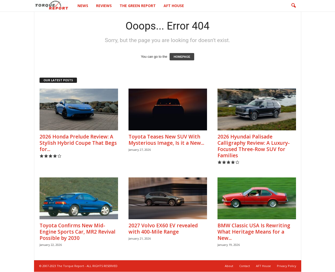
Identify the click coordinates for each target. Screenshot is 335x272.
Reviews (104, 5)
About (229, 266)
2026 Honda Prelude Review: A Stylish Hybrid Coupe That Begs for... (78, 143)
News (82, 5)
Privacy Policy (286, 266)
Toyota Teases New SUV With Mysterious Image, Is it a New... (166, 140)
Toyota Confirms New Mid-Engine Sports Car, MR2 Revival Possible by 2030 (77, 232)
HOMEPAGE (182, 57)
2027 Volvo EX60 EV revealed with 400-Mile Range (163, 228)
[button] (293, 5)
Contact (244, 266)
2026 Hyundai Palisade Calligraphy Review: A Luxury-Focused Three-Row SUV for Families (253, 146)
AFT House (174, 5)
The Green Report (138, 5)
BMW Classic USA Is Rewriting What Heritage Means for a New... (253, 232)
